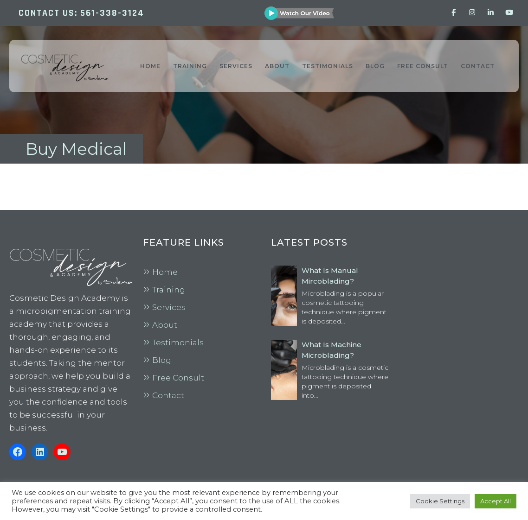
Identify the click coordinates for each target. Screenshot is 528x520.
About (164, 325)
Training (168, 289)
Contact (168, 395)
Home (165, 272)
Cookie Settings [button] (440, 501)
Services (169, 307)
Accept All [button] (495, 501)
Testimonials (178, 342)
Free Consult (178, 377)
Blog (161, 360)
